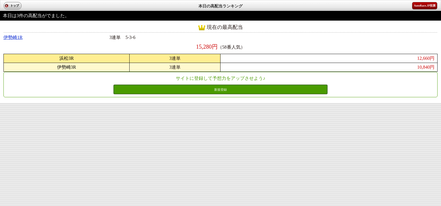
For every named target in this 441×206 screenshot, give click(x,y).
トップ (14, 5)
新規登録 (220, 89)
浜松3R (66, 58)
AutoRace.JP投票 (425, 5)
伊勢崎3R (66, 67)
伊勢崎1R (13, 37)
